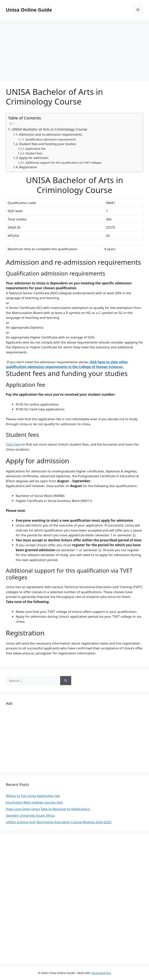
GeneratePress (101, 973)
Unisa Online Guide (29, 9)
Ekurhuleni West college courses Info (34, 802)
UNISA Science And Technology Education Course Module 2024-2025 (59, 822)
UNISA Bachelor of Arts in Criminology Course (49, 129)
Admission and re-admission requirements (50, 134)
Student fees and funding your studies (47, 144)
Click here (13, 444)
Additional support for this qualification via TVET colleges (63, 162)
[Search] (65, 680)
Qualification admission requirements (50, 139)
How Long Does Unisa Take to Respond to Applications (48, 809)
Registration (28, 167)
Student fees (33, 153)
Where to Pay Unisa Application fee (33, 796)
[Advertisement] (74, 48)
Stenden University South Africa (30, 815)
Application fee (35, 149)
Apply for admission (34, 158)
